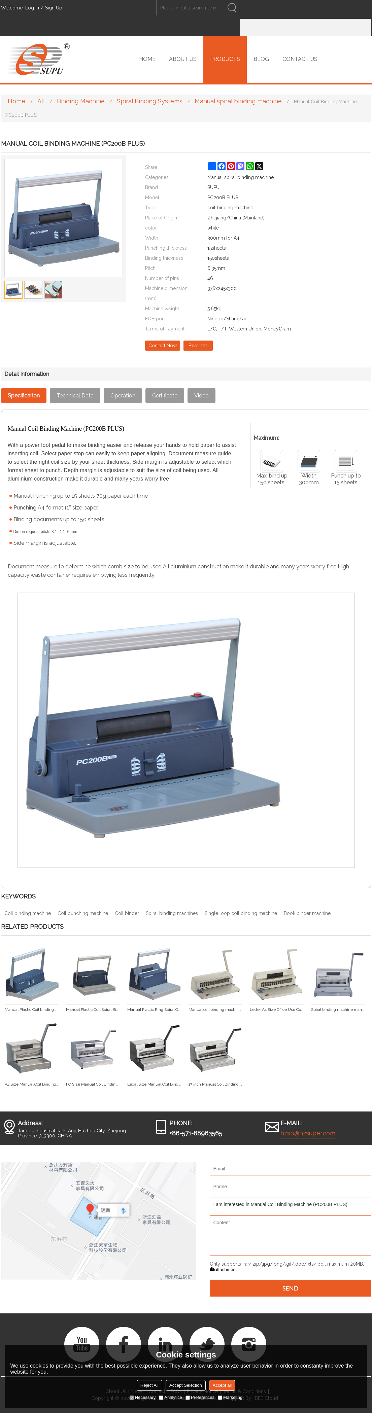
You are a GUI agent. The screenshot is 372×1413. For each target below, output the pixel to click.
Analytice (170, 1397)
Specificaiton (24, 395)
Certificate (164, 395)
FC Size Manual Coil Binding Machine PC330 (93, 1084)
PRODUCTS (225, 59)
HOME (147, 59)
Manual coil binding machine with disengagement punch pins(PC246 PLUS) (215, 1009)
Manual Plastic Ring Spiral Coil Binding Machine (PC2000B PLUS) (154, 1009)
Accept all (222, 1385)
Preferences (199, 1397)
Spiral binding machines (172, 913)
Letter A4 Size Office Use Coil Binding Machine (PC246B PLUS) (277, 1009)
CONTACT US (299, 59)
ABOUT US (183, 59)
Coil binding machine (27, 913)
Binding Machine (81, 101)
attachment (223, 1269)
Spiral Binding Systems (149, 101)
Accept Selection (185, 1385)
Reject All (149, 1385)
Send (290, 1288)
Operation (122, 395)
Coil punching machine (83, 913)
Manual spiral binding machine (238, 101)
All (41, 101)
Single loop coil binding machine (241, 913)
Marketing (230, 1397)
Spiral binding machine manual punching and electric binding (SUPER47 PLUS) (338, 1009)
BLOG (261, 59)
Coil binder (127, 913)
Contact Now (162, 345)
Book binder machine (307, 913)
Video (201, 395)
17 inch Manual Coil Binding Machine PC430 (215, 1084)
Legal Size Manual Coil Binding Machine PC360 (154, 1084)
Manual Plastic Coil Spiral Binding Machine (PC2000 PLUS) (93, 1009)
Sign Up (53, 7)
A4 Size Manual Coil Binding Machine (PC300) (32, 1084)
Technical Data (75, 395)
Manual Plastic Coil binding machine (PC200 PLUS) (32, 1009)
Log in (32, 7)
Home (16, 101)
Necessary (143, 1397)
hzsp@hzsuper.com (307, 1133)
